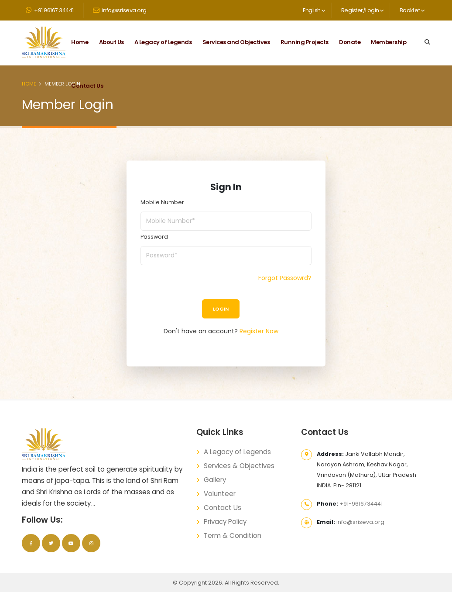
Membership (388, 42)
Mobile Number (162, 202)
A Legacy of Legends (163, 42)
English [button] (314, 10)
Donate (349, 42)
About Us (111, 42)
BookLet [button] (412, 10)
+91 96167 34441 (50, 10)
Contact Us (87, 86)
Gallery (215, 479)
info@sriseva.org (120, 10)
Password (154, 236)
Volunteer (220, 493)
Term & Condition (232, 535)
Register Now (259, 331)
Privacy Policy (225, 521)
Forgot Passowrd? (285, 278)
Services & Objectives (239, 465)
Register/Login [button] (362, 10)
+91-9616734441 (361, 503)
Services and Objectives (236, 42)
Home (79, 42)
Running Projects (305, 42)
